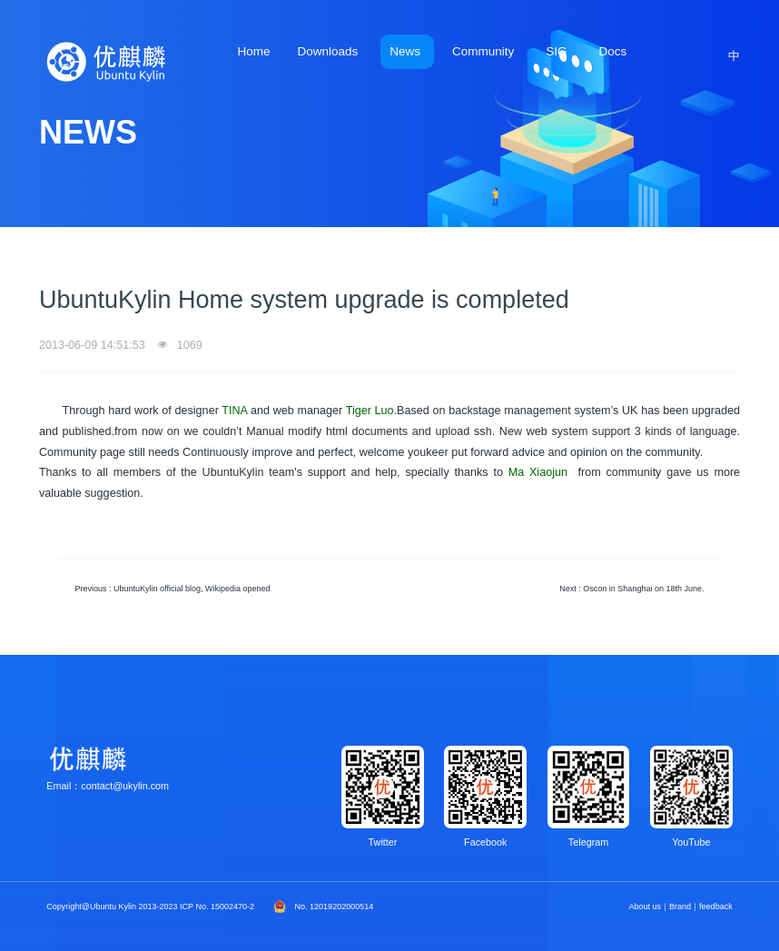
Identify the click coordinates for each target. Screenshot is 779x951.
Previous (173, 588)
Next (631, 588)
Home (253, 51)
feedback (716, 906)
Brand (680, 906)
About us (645, 906)
